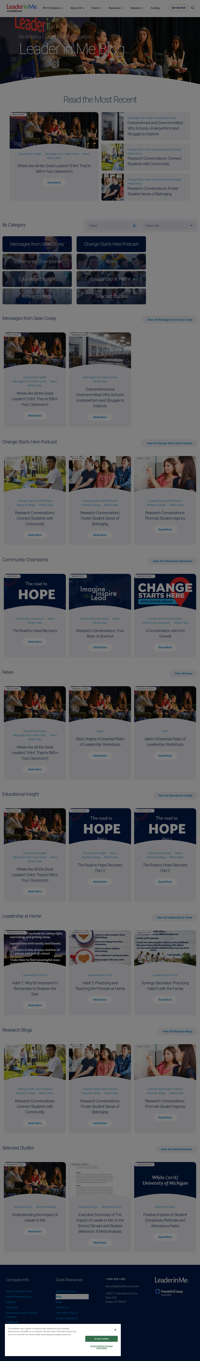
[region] (63, 1340)
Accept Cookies (101, 1339)
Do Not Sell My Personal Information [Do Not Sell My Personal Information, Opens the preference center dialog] (102, 1347)
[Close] (115, 1329)
